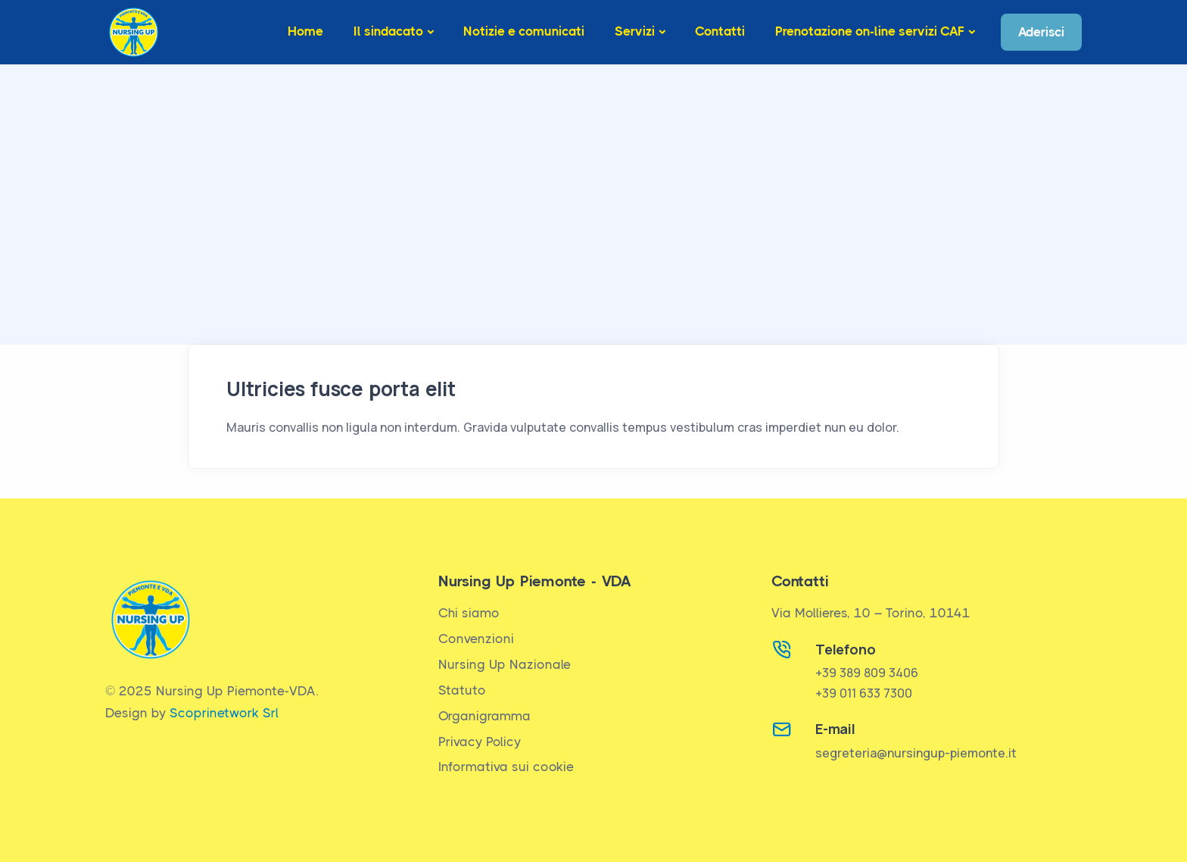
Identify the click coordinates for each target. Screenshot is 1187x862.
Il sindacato (388, 31)
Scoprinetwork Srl (224, 712)
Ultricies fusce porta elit (341, 388)
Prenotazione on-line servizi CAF (869, 31)
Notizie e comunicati (523, 31)
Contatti (720, 31)
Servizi (635, 31)
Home (305, 31)
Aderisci (1041, 31)
